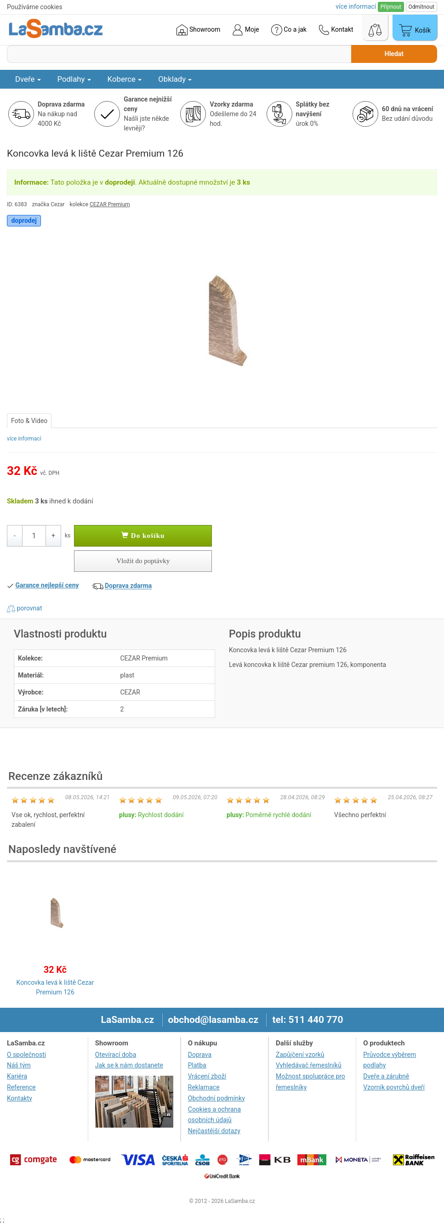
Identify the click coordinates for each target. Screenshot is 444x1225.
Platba (197, 1065)
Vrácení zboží (207, 1076)
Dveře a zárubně (386, 1076)
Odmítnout (421, 7)
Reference (21, 1087)
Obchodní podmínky (216, 1098)
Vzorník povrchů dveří (394, 1087)
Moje (245, 29)
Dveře (28, 79)
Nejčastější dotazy (214, 1131)
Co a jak (289, 29)
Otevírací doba (116, 1054)
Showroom (198, 29)
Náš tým (19, 1065)
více (356, 6)
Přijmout (391, 7)
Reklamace (204, 1087)
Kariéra (17, 1076)
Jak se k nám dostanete (129, 1065)
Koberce (125, 79)
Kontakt (336, 29)
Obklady (175, 79)
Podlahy (74, 79)
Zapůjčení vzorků (300, 1054)
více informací (24, 438)
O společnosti (26, 1054)
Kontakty (19, 1098)
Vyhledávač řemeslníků (309, 1065)
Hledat (394, 53)
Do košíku (143, 535)
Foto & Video (29, 420)
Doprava (199, 1054)
